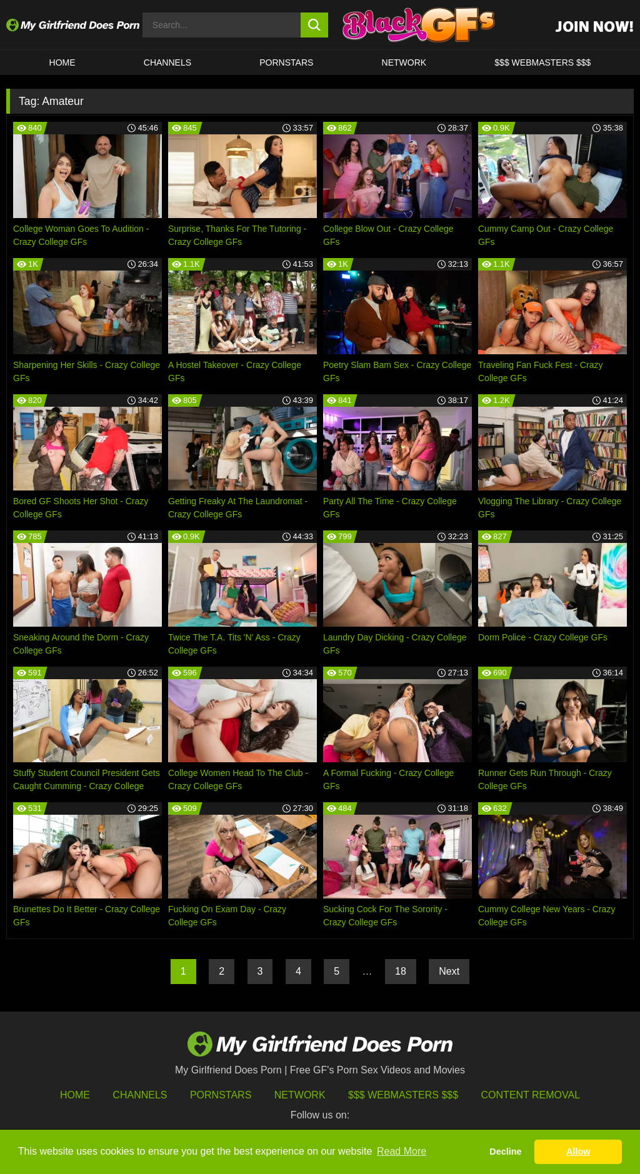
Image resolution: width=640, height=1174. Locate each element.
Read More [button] (401, 1151)
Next (449, 971)
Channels (139, 1095)
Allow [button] (578, 1152)
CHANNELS (167, 62)
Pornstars (286, 62)
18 (400, 971)
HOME (62, 62)
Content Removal (531, 1095)
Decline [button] (505, 1152)
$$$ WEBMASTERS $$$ (542, 62)
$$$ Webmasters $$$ (403, 1095)
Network (404, 62)
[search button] (315, 24)
